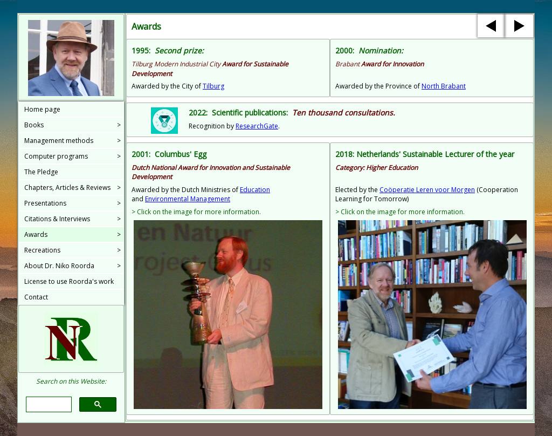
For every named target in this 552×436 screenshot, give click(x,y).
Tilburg (213, 86)
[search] (47, 405)
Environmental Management (187, 198)
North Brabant (444, 86)
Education (255, 189)
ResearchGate (257, 126)
